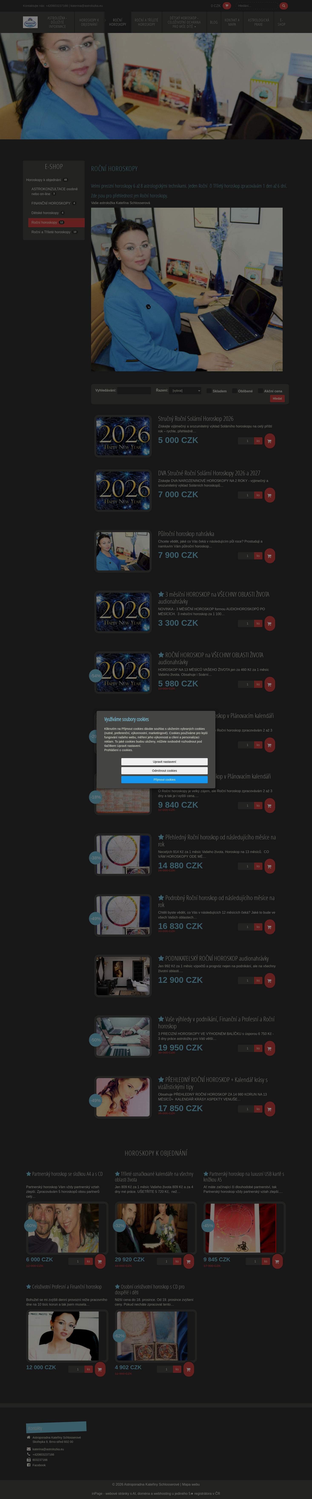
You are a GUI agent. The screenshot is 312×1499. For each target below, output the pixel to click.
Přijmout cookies (191, 770)
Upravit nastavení (121, 770)
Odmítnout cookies (156, 770)
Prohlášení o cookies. (118, 759)
